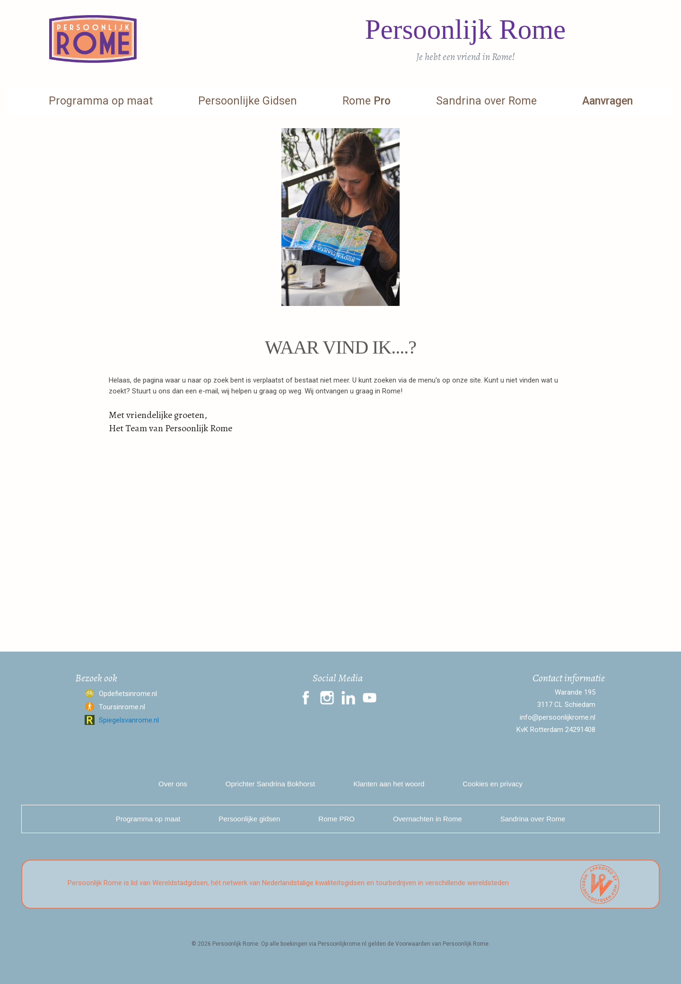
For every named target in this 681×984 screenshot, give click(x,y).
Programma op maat (101, 101)
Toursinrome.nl (122, 707)
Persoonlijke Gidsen (247, 101)
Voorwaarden (412, 943)
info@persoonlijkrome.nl (557, 717)
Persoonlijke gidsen (249, 819)
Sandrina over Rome (486, 101)
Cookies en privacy (493, 784)
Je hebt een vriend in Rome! (465, 56)
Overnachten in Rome (427, 819)
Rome (366, 101)
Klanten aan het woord (388, 784)
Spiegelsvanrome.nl (129, 720)
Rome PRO (336, 819)
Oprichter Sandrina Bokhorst (270, 784)
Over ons (172, 784)
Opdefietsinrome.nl (128, 693)
